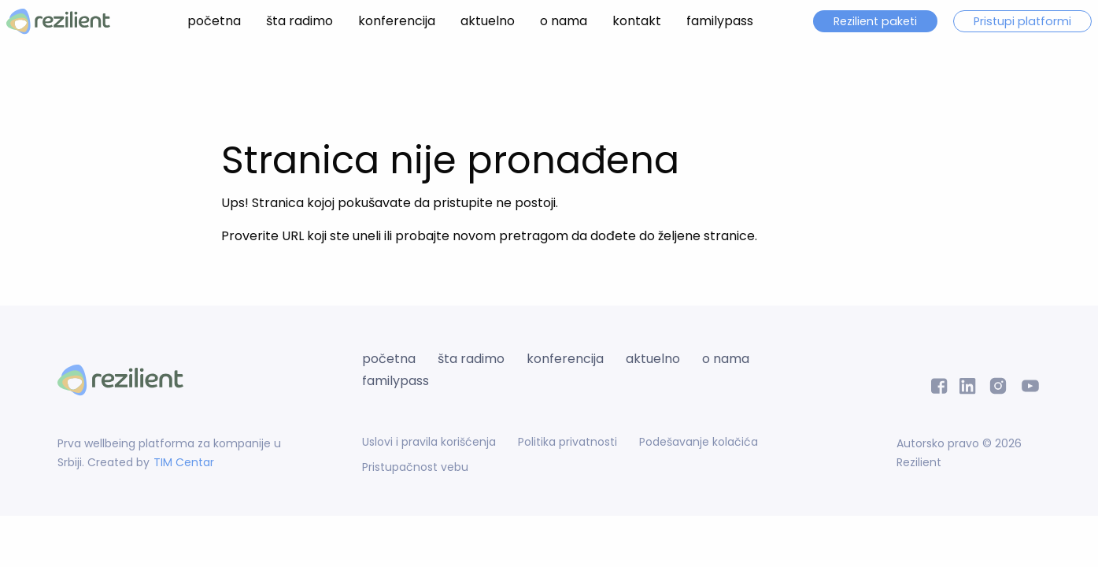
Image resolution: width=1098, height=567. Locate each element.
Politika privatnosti (567, 442)
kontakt (636, 21)
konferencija (396, 21)
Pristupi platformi (1022, 21)
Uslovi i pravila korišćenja (429, 442)
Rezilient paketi (875, 21)
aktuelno (487, 21)
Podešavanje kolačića (698, 442)
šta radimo (299, 21)
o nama (563, 21)
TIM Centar (183, 462)
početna (214, 21)
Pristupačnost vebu (415, 467)
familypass (719, 21)
